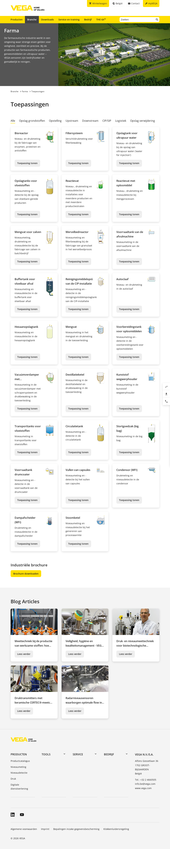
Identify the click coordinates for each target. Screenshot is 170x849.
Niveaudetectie (19, 772)
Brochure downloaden (26, 573)
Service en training (69, 19)
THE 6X (101, 19)
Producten (17, 19)
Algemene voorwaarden (24, 829)
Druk (13, 778)
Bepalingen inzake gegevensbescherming (76, 829)
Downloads (47, 19)
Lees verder (23, 654)
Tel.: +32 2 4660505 (145, 779)
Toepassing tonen (27, 163)
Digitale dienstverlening (19, 786)
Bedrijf (88, 19)
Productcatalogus (20, 760)
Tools (46, 754)
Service (78, 754)
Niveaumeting (18, 766)
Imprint (45, 829)
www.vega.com (143, 788)
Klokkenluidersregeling (116, 829)
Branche (32, 19)
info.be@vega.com (145, 783)
